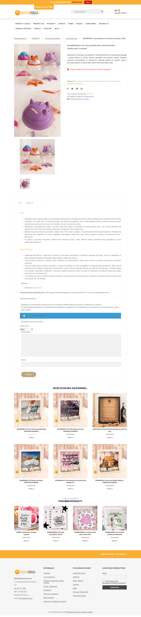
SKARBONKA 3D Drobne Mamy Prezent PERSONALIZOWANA (70, 431)
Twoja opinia (26, 332)
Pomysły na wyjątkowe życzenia (55, 603)
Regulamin (47, 592)
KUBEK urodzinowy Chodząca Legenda (26, 535)
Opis (20, 203)
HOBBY (70, 24)
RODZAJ (79, 24)
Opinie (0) (29, 203)
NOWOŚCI (48, 28)
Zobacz (88, 2)
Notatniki (76, 579)
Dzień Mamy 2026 (79, 597)
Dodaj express (89, 96)
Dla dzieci (89, 81)
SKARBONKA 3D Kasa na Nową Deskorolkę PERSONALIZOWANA (31, 431)
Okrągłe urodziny (23, 28)
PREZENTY (36, 38)
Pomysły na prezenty (51, 596)
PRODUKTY (51, 24)
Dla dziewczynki (71, 38)
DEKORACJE (103, 24)
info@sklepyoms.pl (25, 600)
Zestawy (76, 586)
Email (104, 575)
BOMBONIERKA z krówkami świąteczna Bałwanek (114, 535)
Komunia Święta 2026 (80, 594)
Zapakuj (37, 28)
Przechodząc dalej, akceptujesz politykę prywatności (114, 584)
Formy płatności (49, 579)
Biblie (75, 590)
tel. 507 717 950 (20, 590)
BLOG (57, 28)
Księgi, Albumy (78, 582)
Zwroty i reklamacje (50, 588)
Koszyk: (121, 11)
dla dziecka (37, 255)
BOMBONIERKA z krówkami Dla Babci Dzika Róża (85, 535)
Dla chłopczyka (79, 81)
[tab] (20, 203)
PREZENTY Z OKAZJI (22, 24)
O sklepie (47, 575)
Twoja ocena (24, 326)
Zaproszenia (90, 24)
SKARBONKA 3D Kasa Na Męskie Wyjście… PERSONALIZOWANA (109, 482)
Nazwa (23, 360)
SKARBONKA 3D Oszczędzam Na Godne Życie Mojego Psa (70, 482)
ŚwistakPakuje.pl (20, 38)
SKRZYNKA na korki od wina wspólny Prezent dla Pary (110, 431)
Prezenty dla (38, 24)
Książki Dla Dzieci (79, 575)
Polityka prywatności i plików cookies (54, 583)
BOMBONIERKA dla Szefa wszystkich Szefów (56, 535)
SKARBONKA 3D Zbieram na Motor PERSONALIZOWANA (31, 482)
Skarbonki (79, 84)
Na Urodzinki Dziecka (52, 38)
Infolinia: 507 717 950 (44, 7)
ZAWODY (61, 24)
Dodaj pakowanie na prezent (79, 99)
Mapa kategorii (49, 599)
